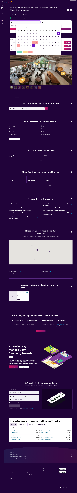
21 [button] (24, 42)
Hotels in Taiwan (24, 7)
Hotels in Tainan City (45, 432)
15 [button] (27, 39)
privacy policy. (31, 408)
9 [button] (30, 36)
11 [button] (36, 36)
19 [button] (18, 42)
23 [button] (30, 42)
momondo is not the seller (41, 454)
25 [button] (36, 42)
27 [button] (21, 45)
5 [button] (18, 36)
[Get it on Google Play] (62, 469)
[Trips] (2, 17)
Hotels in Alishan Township (16, 437)
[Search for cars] (2, 11)
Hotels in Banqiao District (46, 434)
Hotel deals (12, 7)
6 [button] (21, 36)
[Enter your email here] (25, 400)
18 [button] (36, 39)
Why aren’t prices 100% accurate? (41, 459)
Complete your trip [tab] (41, 424)
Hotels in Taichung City (15, 432)
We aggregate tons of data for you (41, 456)
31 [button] (33, 45)
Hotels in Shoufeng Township (43, 7)
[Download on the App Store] (62, 472)
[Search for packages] (2, 13)
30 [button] (30, 45)
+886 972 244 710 (13, 16)
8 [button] (27, 36)
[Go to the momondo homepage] (8, 1)
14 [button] (24, 39)
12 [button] (18, 39)
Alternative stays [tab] (22, 424)
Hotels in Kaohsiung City (46, 430)
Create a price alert (61, 324)
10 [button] (33, 36)
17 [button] (33, 39)
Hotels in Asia (17, 7)
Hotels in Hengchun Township (47, 437)
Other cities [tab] (13, 424)
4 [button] (36, 33)
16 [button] (30, 39)
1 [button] (27, 33)
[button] (2, 2)
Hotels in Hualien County (32, 7)
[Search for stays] (2, 8)
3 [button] (33, 33)
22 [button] (27, 42)
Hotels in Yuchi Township (46, 439)
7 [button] (24, 36)
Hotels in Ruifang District (15, 439)
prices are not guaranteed (35, 450)
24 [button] (33, 42)
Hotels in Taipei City (14, 430)
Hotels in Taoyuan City (15, 434)
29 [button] (27, 45)
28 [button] (24, 45)
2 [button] (30, 33)
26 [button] (18, 45)
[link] (40, 331)
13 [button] (21, 39)
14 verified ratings (21, 17)
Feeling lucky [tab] (31, 424)
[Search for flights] (2, 5)
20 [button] (21, 42)
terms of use (25, 408)
